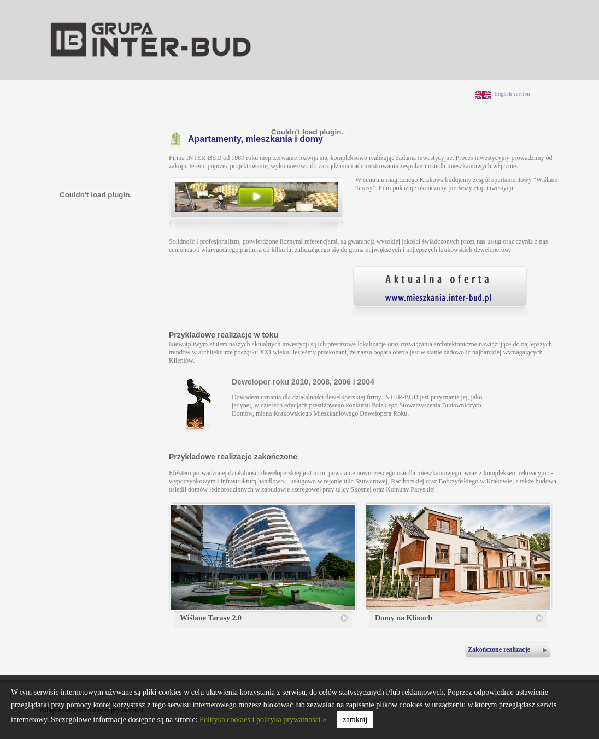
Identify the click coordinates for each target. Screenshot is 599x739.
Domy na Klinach (403, 618)
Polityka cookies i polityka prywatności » (262, 720)
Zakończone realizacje (499, 649)
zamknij (355, 720)
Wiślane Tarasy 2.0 (211, 618)
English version (512, 94)
